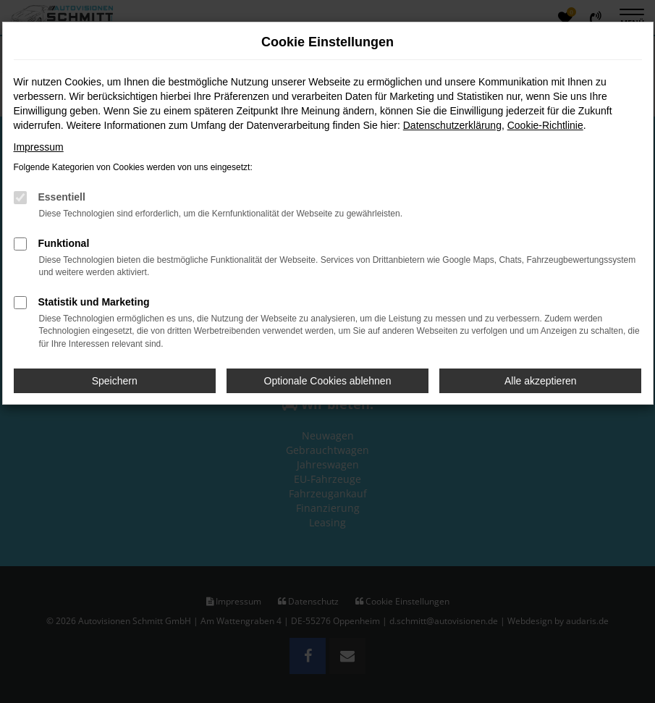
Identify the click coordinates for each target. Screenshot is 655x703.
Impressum (39, 147)
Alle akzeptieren (540, 381)
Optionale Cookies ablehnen (328, 381)
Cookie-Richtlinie (545, 125)
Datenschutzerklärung (452, 125)
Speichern (115, 381)
